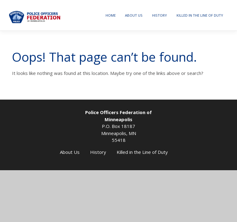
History (159, 15)
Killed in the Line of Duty (200, 15)
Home (111, 15)
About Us (134, 15)
